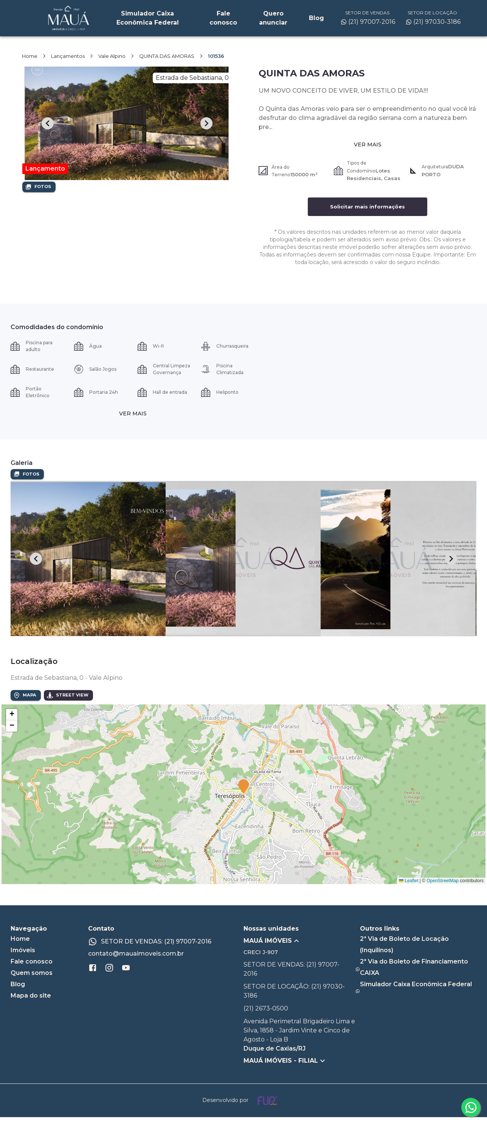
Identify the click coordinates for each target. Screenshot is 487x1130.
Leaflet (408, 893)
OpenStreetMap (443, 893)
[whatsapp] (470, 1107)
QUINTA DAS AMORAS (166, 69)
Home (29, 69)
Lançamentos (68, 69)
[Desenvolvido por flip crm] (243, 1113)
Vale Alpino (112, 69)
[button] (243, 799)
